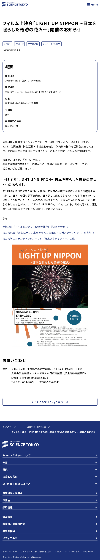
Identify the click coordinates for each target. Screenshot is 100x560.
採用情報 (50, 507)
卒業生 (50, 500)
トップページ (9, 426)
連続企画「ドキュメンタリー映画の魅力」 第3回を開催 (36, 227)
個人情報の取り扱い (43, 551)
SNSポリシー (88, 551)
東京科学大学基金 (50, 493)
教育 (50, 462)
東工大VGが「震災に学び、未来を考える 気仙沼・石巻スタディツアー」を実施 (49, 233)
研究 (50, 469)
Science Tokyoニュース (38, 426)
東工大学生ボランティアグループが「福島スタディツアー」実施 (40, 239)
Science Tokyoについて (50, 455)
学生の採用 (50, 531)
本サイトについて (10, 551)
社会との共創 (50, 476)
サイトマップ (26, 551)
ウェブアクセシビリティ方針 (67, 551)
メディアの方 (50, 538)
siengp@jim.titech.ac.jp (34, 377)
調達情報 (50, 517)
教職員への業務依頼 (50, 524)
